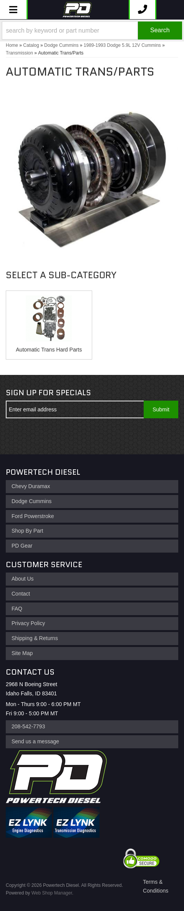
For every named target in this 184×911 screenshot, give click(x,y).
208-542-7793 (28, 726)
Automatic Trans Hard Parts (49, 350)
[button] (92, 30)
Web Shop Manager (51, 893)
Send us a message (35, 741)
